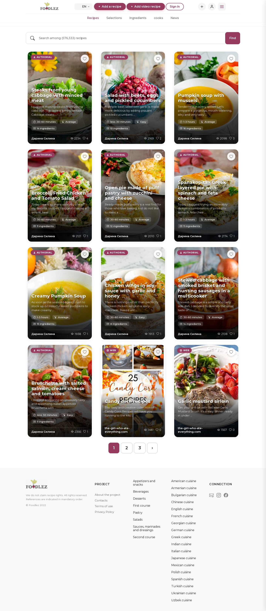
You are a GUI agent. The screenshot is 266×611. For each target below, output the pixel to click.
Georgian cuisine (183, 523)
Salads (137, 519)
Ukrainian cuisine (183, 593)
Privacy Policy (104, 512)
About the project (107, 494)
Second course (144, 537)
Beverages (141, 491)
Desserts (139, 498)
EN (83, 6)
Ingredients (137, 18)
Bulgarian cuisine (184, 495)
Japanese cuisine (183, 558)
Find (232, 38)
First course (141, 505)
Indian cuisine (181, 544)
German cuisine (182, 530)
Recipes (93, 18)
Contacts (101, 500)
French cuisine (182, 516)
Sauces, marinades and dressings (146, 528)
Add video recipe (146, 6)
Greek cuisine (181, 537)
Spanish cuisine (182, 579)
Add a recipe (109, 6)
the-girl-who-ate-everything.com (117, 429)
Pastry (137, 512)
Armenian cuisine (184, 488)
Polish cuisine (181, 572)
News (174, 18)
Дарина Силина (43, 138)
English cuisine (182, 509)
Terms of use (104, 506)
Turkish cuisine (182, 586)
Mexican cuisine (182, 565)
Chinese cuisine (182, 502)
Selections (114, 18)
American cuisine (183, 481)
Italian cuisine (181, 551)
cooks (158, 18)
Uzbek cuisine (181, 600)
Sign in (175, 6)
